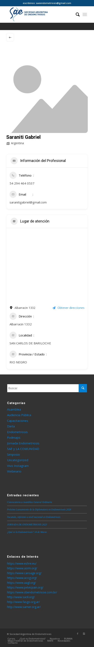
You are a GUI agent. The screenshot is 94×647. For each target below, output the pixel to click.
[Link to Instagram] (84, 634)
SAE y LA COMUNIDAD (23, 449)
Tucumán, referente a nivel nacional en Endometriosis (33, 517)
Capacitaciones (17, 420)
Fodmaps (13, 437)
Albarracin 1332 (21, 324)
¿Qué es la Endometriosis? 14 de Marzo (27, 532)
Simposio (13, 454)
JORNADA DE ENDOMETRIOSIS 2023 (27, 524)
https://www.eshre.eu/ (22, 563)
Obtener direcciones (68, 308)
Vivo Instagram (18, 466)
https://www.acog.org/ (22, 578)
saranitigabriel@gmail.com (28, 202)
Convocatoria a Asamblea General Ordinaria (29, 502)
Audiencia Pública (19, 415)
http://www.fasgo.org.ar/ (23, 602)
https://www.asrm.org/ (22, 568)
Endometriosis (17, 432)
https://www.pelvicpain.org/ (25, 587)
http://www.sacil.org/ (21, 597)
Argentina (17, 143)
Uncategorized (17, 460)
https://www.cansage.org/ (24, 573)
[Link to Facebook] (77, 634)
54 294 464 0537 (22, 183)
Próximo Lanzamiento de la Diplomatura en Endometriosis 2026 (39, 509)
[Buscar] (76, 14)
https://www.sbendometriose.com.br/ (32, 592)
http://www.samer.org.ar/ (24, 607)
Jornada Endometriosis (23, 443)
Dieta (11, 426)
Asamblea (14, 409)
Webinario (14, 471)
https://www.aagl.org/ (21, 583)
